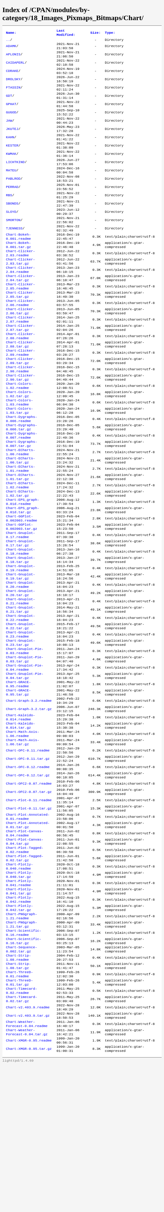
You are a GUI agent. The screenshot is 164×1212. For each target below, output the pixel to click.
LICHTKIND (15, 181)
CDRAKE (12, 77)
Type (110, 33)
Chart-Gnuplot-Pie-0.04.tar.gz (24, 768)
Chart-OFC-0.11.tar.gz (28, 863)
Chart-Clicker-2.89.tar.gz (20, 408)
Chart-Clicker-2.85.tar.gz (20, 332)
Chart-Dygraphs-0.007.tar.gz (21, 503)
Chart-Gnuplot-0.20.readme (20, 664)
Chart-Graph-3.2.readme (29, 796)
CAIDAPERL (15, 67)
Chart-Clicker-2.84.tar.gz (20, 313)
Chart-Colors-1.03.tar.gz (19, 465)
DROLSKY (13, 86)
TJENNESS (14, 257)
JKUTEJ (12, 143)
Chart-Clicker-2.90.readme (20, 418)
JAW (9, 133)
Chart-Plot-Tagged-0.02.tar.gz (24, 976)
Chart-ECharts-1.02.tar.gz (20, 560)
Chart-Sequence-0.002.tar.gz (21, 1081)
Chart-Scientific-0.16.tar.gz (23, 1071)
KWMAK (11, 171)
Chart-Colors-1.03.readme (19, 456)
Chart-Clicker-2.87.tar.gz (20, 370)
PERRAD (12, 209)
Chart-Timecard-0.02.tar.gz (21, 1137)
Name (11, 33)
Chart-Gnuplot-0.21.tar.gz (20, 692)
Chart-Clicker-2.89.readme (20, 399)
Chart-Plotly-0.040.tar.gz (19, 995)
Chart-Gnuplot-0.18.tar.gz (20, 635)
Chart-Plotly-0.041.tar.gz (19, 1014)
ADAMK (11, 48)
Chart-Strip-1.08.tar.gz (18, 1100)
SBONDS (12, 228)
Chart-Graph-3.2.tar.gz (29, 806)
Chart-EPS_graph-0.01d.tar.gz (22, 579)
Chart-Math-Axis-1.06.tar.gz (22, 844)
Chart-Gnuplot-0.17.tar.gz (20, 617)
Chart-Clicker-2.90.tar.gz (20, 427)
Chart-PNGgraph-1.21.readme (21, 1043)
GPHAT (11, 114)
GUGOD (11, 124)
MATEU (11, 190)
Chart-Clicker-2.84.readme (20, 304)
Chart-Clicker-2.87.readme (20, 361)
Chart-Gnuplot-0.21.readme (20, 683)
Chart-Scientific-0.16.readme (23, 1062)
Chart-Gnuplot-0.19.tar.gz (20, 654)
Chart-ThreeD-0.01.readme (19, 1109)
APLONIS (13, 58)
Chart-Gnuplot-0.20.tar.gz (20, 673)
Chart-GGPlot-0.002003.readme (21, 588)
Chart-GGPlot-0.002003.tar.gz (21, 598)
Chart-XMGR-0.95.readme (29, 1185)
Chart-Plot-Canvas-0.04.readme (24, 948)
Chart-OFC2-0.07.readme (29, 891)
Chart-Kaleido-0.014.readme (20, 815)
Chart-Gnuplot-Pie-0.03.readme (24, 740)
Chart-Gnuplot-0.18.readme (20, 626)
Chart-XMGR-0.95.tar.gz (29, 1194)
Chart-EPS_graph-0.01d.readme (22, 569)
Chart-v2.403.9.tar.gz (28, 1156)
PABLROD (13, 200)
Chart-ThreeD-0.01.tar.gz (19, 1119)
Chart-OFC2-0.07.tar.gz (29, 901)
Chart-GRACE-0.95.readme (18, 778)
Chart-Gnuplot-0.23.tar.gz (20, 730)
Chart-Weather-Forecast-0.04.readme (26, 1166)
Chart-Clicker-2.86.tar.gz (20, 351)
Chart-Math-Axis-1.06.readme (22, 834)
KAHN (10, 152)
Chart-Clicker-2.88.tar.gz (20, 389)
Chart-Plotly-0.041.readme (19, 1005)
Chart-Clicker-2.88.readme (20, 380)
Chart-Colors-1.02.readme (19, 437)
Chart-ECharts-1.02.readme (20, 550)
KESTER (12, 162)
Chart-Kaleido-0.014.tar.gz (20, 825)
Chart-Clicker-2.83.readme (20, 285)
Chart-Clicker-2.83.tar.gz (20, 295)
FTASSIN (13, 96)
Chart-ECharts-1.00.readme (20, 512)
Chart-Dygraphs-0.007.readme (21, 493)
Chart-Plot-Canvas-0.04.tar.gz (24, 957)
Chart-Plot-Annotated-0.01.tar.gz (28, 939)
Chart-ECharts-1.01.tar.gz (20, 541)
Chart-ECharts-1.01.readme (20, 531)
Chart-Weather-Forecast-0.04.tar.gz (26, 1175)
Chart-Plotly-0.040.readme (19, 986)
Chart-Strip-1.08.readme (18, 1090)
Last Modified (66, 33)
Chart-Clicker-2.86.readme (20, 342)
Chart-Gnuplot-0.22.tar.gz (20, 711)
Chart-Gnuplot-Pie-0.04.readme (24, 759)
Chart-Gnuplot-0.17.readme (20, 607)
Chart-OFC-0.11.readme (28, 853)
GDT (9, 105)
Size (95, 33)
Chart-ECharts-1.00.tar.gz (20, 522)
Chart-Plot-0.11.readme (29, 910)
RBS (9, 219)
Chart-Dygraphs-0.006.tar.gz (21, 484)
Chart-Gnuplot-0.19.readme (20, 645)
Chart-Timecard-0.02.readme (21, 1128)
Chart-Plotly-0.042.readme (19, 1024)
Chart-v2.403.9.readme (28, 1147)
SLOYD (11, 238)
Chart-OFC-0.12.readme (28, 872)
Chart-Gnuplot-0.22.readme (20, 702)
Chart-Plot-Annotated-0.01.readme (28, 929)
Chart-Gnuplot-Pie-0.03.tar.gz (24, 749)
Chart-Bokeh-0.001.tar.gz (18, 276)
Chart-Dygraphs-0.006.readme (21, 474)
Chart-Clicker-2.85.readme (20, 323)
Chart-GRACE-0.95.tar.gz (18, 787)
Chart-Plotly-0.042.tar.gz (19, 1033)
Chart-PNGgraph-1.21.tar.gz (21, 1052)
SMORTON (13, 247)
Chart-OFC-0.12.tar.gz (28, 882)
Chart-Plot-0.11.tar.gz (29, 920)
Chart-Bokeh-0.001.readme (18, 266)
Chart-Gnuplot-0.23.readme (20, 721)
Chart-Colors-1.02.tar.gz (19, 446)
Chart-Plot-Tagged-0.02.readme (24, 967)
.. (8, 41)
